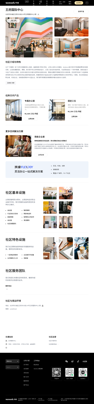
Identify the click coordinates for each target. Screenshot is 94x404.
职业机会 (36, 365)
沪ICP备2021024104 (41, 399)
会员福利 (26, 369)
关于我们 (26, 365)
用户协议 (26, 385)
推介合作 (26, 377)
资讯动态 (26, 373)
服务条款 (26, 381)
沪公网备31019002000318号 (52, 399)
